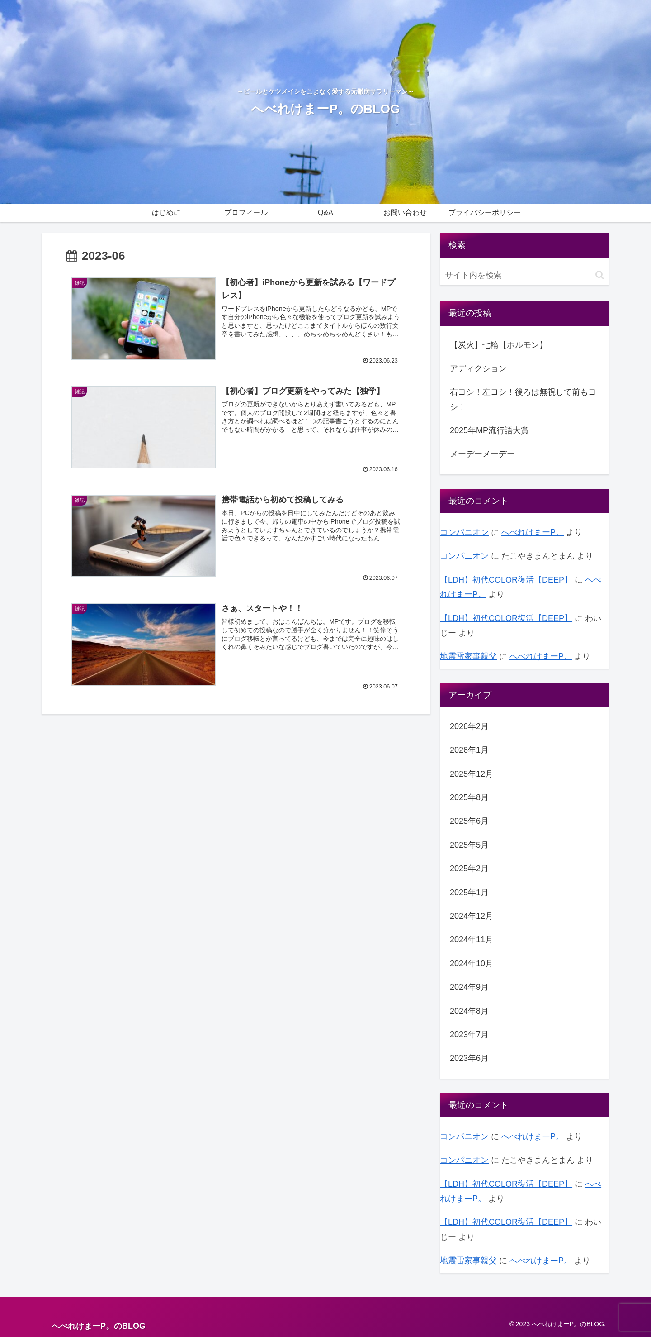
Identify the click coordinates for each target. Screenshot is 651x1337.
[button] (600, 275)
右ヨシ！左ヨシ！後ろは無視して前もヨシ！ (523, 399)
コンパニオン (464, 532)
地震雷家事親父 (468, 656)
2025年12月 (471, 773)
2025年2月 (469, 868)
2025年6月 (469, 821)
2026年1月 (469, 749)
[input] (524, 275)
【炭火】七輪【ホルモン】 (498, 344)
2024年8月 (469, 1011)
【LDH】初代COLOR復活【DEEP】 (506, 579)
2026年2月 (469, 726)
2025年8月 (469, 797)
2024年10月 (471, 963)
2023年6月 (469, 1058)
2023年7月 (469, 1034)
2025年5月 (469, 845)
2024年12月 (471, 916)
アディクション (478, 368)
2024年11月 (471, 939)
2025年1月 (469, 892)
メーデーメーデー (482, 453)
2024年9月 (469, 987)
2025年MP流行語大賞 (489, 430)
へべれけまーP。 (532, 532)
